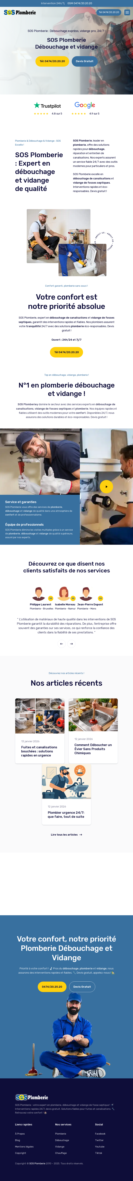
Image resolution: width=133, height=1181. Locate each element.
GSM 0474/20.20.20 (80, 3)
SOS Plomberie (37, 1167)
